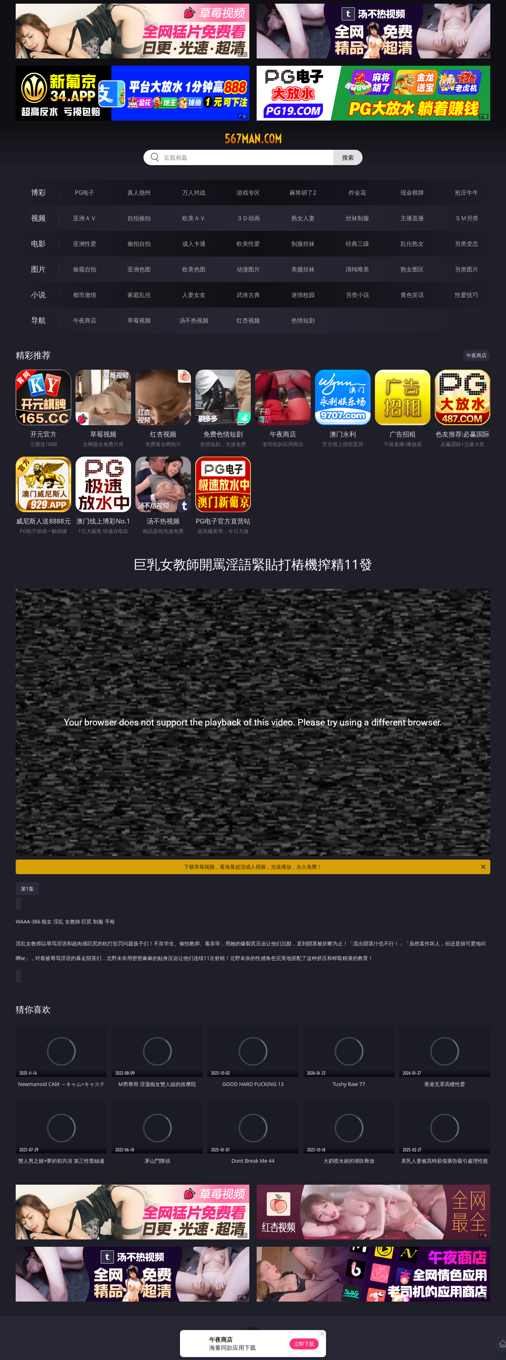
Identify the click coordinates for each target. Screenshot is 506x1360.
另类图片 (466, 269)
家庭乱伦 (139, 295)
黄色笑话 (412, 295)
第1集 (27, 888)
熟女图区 (412, 269)
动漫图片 (248, 269)
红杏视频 (248, 320)
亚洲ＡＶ (84, 218)
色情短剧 (303, 320)
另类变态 (466, 244)
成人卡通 (194, 244)
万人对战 (194, 192)
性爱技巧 (466, 295)
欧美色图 (194, 269)
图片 (38, 269)
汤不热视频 (193, 320)
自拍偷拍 (139, 218)
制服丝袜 (303, 244)
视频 (38, 218)
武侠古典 (248, 295)
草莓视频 (139, 320)
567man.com (253, 139)
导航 (38, 320)
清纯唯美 (357, 269)
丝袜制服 (357, 218)
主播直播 (412, 218)
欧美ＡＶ (194, 218)
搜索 (348, 157)
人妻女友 (194, 295)
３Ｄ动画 (248, 218)
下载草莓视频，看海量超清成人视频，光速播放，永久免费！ (335, 866)
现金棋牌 (412, 192)
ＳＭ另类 (466, 218)
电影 (38, 243)
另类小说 (357, 295)
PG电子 (84, 192)
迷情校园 (303, 295)
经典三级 (357, 244)
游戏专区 (248, 192)
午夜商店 (84, 320)
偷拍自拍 (139, 244)
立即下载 (304, 1343)
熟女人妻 (303, 218)
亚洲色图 (139, 269)
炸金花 (357, 192)
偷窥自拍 (84, 269)
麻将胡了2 (303, 192)
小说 (38, 295)
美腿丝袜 (303, 269)
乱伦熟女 (412, 244)
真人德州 (139, 192)
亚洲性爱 (84, 244)
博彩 (38, 192)
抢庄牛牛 (466, 192)
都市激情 (84, 295)
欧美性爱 (248, 244)
